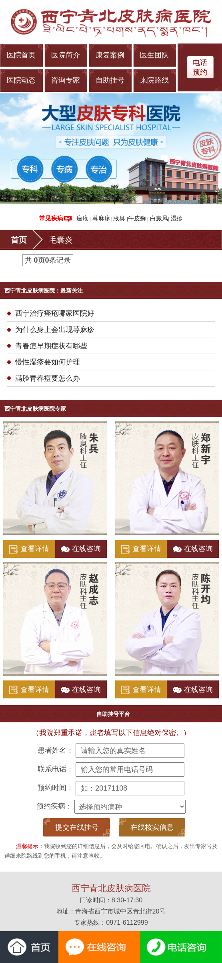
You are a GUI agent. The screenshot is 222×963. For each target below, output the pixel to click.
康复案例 (110, 55)
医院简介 (65, 55)
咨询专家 (65, 80)
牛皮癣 (137, 218)
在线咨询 (81, 549)
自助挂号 (110, 80)
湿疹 (177, 218)
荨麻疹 (101, 218)
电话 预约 (200, 67)
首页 (19, 239)
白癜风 (159, 218)
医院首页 (21, 55)
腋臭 (119, 218)
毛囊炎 (61, 239)
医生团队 (154, 55)
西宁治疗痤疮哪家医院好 (54, 313)
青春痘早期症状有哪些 (51, 346)
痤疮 (82, 218)
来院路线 (154, 80)
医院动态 (21, 80)
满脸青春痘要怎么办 (47, 378)
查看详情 (29, 549)
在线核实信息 (152, 827)
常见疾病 (55, 218)
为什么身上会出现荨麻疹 (54, 330)
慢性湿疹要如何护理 (47, 362)
